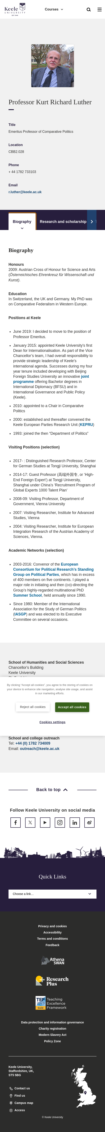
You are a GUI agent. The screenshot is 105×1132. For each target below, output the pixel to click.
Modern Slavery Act (52, 1034)
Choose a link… (52, 893)
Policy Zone (52, 1041)
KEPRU (86, 425)
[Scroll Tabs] (91, 220)
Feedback (52, 945)
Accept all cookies (72, 707)
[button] (88, 9)
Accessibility (52, 932)
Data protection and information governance (52, 1022)
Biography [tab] (22, 225)
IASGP (20, 614)
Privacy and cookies (52, 926)
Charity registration (52, 1028)
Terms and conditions (52, 938)
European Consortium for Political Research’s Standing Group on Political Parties (53, 569)
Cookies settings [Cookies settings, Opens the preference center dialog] (52, 722)
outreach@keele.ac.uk (39, 749)
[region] (52, 706)
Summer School (27, 595)
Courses (54, 8)
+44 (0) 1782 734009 (32, 743)
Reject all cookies (33, 706)
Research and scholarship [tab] (63, 222)
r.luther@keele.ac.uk (25, 192)
